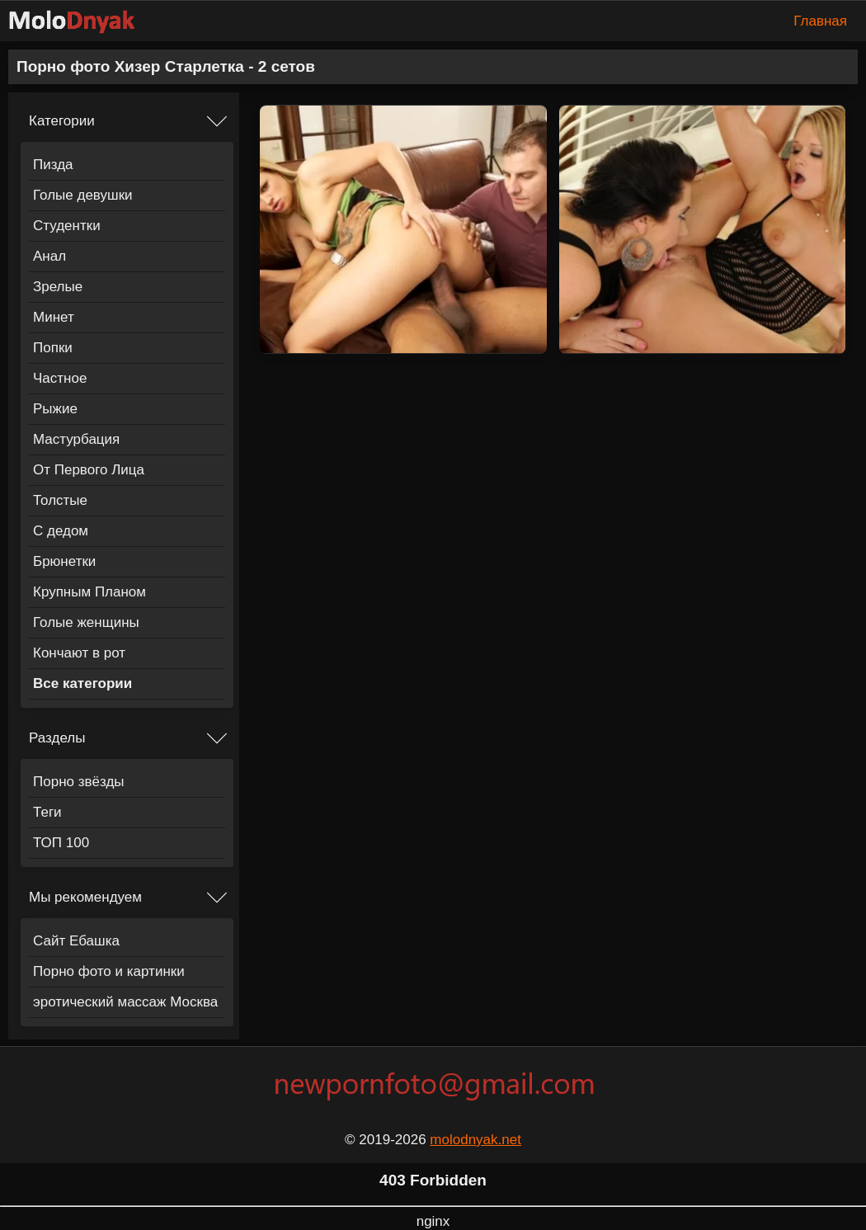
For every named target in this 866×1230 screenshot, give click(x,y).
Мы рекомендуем (85, 897)
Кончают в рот (79, 653)
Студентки (67, 225)
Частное (60, 378)
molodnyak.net (475, 1140)
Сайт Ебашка (76, 941)
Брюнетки (64, 561)
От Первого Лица (88, 470)
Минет (53, 317)
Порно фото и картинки (109, 971)
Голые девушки (83, 195)
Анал (49, 256)
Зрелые (57, 287)
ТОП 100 (61, 843)
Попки (53, 348)
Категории (62, 121)
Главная (820, 21)
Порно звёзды (79, 781)
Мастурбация (76, 439)
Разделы (57, 738)
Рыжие (55, 409)
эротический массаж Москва (125, 1002)
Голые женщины (86, 622)
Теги (47, 812)
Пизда (53, 164)
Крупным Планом (89, 592)
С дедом (60, 531)
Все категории (82, 683)
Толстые (60, 500)
